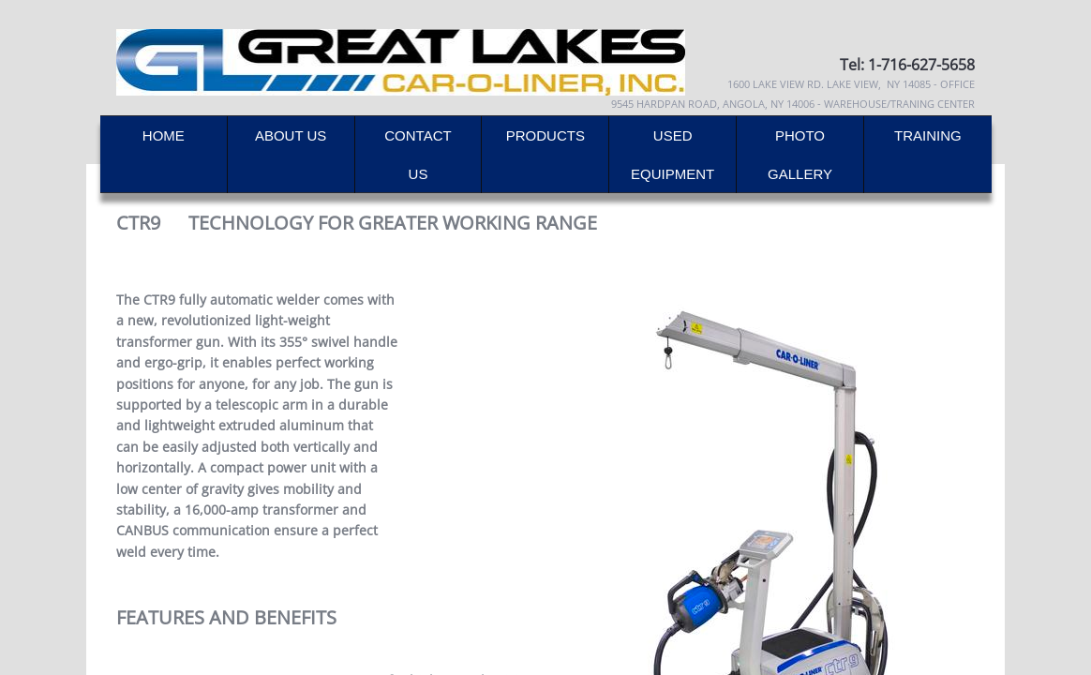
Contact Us (417, 155)
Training (928, 135)
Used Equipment (672, 155)
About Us (290, 135)
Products (545, 135)
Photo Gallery (800, 155)
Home (163, 135)
